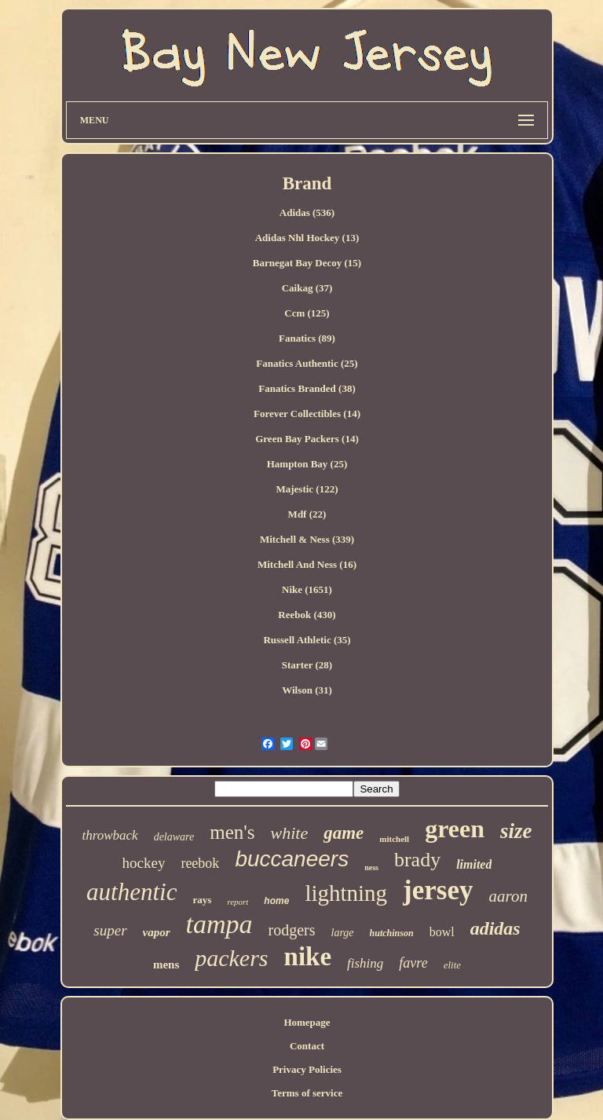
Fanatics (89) (307, 338)
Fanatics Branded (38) (307, 388)
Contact (307, 1046)
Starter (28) (307, 665)
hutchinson (392, 933)
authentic (131, 892)
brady (417, 859)
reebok (200, 863)
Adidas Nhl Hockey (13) (307, 237)
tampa (219, 924)
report (237, 901)
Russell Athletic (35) (306, 640)
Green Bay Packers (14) (307, 439)
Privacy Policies (307, 1069)
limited (474, 864)
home (276, 900)
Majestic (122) (307, 489)
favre (413, 963)
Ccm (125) (306, 313)
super (109, 930)
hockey (144, 863)
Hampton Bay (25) (307, 464)
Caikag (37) (307, 288)
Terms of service (307, 1093)
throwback (109, 835)
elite (452, 965)
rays (201, 900)
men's (232, 832)
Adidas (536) (307, 212)
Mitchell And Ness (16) (307, 564)
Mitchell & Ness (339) (307, 539)
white (290, 833)
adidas (495, 928)
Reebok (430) (306, 614)
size (516, 831)
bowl (442, 932)
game (343, 833)
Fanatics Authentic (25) (306, 363)
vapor (156, 932)
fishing (365, 963)
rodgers (292, 930)
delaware (174, 837)
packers (231, 958)
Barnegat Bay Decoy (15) (307, 263)
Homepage (306, 1022)
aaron (508, 896)
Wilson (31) (307, 690)
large (342, 933)
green (454, 828)
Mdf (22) (307, 514)
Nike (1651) (307, 589)
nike (308, 956)
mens (166, 964)
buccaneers (292, 859)
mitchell (394, 839)
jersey (438, 890)
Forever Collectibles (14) (307, 413)
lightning (346, 893)
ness (371, 867)
